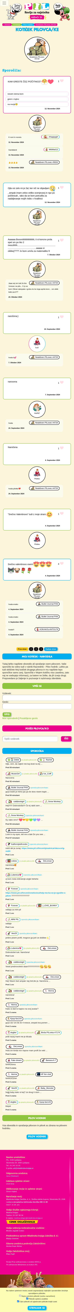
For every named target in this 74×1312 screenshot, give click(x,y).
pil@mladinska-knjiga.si (23, 1168)
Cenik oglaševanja (22, 1222)
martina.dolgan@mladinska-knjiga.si (28, 1218)
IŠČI (66, 739)
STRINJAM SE (37, 1308)
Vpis (7, 714)
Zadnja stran (51, 649)
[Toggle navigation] (4, 3)
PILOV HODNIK (37, 1137)
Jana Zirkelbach (12, 1176)
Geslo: (5, 702)
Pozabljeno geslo (29, 718)
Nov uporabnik (10, 718)
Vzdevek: (6, 693)
